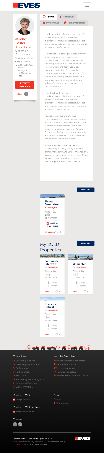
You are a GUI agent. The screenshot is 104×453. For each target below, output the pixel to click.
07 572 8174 (23, 51)
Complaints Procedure (25, 383)
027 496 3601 (24, 55)
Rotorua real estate (64, 368)
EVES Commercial (23, 387)
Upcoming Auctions (24, 360)
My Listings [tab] (51, 22)
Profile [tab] (48, 16)
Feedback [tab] (66, 16)
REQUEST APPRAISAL (24, 85)
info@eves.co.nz (22, 399)
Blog (57, 399)
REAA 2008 (19, 375)
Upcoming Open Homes (26, 364)
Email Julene (24, 61)
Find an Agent (21, 368)
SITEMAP (16, 445)
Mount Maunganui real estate (69, 360)
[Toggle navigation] (87, 5)
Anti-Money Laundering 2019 (28, 379)
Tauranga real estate (65, 372)
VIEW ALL (86, 189)
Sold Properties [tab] (74, 22)
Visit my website (25, 58)
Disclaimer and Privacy (56, 442)
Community (61, 403)
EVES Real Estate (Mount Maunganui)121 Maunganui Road (25, 70)
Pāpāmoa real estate (65, 364)
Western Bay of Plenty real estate (71, 375)
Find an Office (21, 372)
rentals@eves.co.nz (23, 411)
